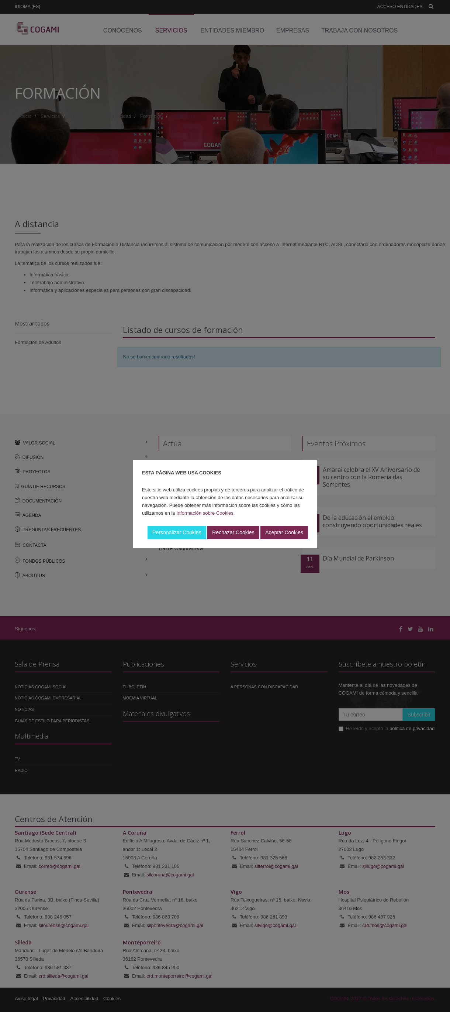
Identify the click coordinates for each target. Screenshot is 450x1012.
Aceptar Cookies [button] (284, 532)
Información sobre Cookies (204, 513)
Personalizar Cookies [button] (176, 532)
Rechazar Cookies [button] (233, 532)
